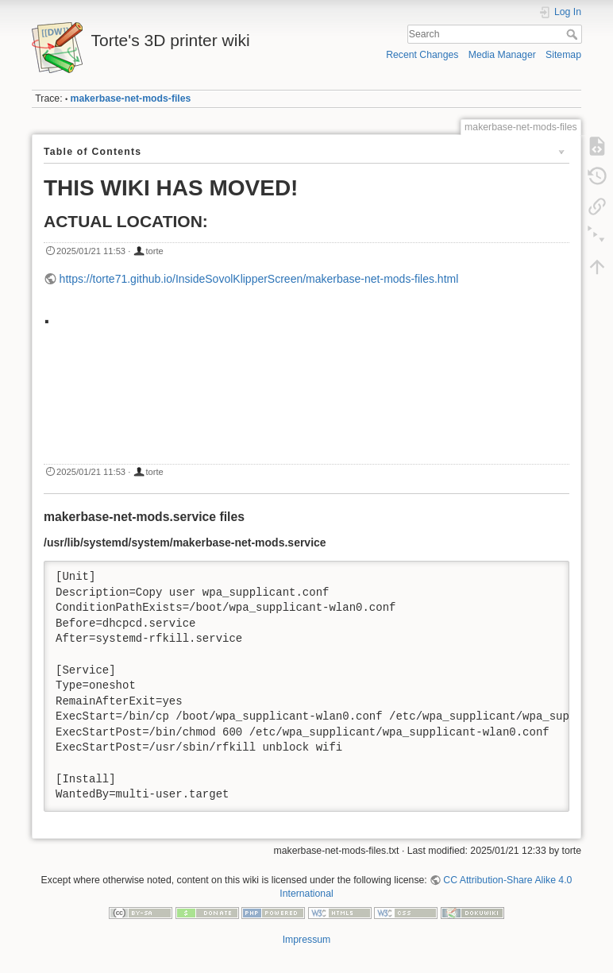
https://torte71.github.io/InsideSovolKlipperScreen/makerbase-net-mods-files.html (259, 278)
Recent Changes (422, 54)
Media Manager (502, 54)
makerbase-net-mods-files (131, 98)
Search (573, 34)
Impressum (307, 939)
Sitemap (563, 54)
